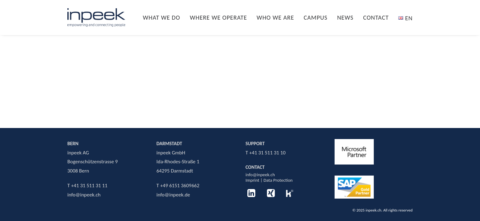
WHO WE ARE (275, 17)
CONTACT (376, 17)
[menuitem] (163, 17)
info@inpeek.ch (260, 174)
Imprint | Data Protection (269, 180)
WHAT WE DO (161, 17)
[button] (251, 195)
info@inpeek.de (173, 195)
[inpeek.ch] (96, 17)
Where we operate (218, 17)
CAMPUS (316, 17)
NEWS (345, 17)
